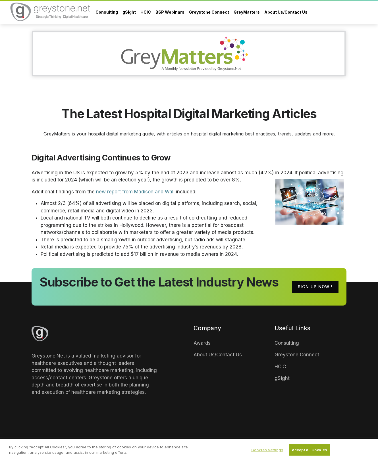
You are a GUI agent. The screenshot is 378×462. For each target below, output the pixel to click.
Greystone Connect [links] (297, 355)
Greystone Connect (209, 12)
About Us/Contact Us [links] (218, 355)
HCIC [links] (280, 366)
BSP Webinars (169, 12)
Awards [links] (202, 343)
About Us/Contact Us (286, 12)
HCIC (145, 12)
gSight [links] (282, 378)
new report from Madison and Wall (135, 192)
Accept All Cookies (309, 450)
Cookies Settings (267, 450)
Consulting (106, 12)
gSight (129, 12)
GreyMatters (247, 12)
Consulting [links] (287, 343)
